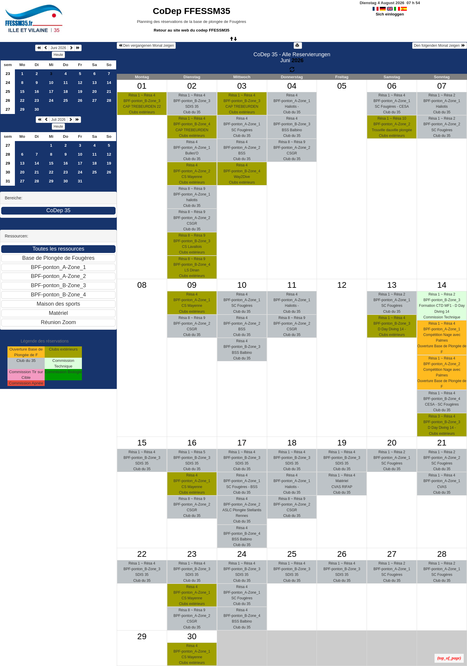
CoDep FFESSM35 (191, 11)
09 (192, 285)
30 (37, 109)
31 (8, 181)
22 (22, 100)
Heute (58, 55)
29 (22, 109)
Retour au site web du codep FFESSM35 (191, 30)
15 (22, 91)
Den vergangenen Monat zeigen (146, 45)
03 (242, 85)
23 (8, 73)
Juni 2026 (58, 48)
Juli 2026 (58, 120)
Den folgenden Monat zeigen (439, 45)
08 (142, 285)
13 (94, 82)
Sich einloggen (390, 14)
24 (8, 82)
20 (94, 91)
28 (109, 100)
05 (341, 85)
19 (80, 91)
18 (65, 91)
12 (80, 82)
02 (192, 85)
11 (65, 82)
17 (51, 91)
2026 (297, 60)
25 (8, 91)
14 (109, 82)
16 (37, 91)
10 (51, 82)
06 (391, 85)
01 (142, 85)
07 (441, 85)
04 (291, 85)
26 (8, 100)
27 (94, 100)
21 (109, 91)
